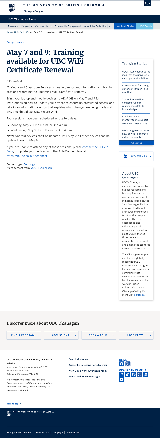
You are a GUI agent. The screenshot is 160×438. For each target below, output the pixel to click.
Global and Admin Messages (84, 376)
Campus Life (41, 26)
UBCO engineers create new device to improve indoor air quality (135, 133)
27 (27, 32)
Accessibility (73, 432)
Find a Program (23, 335)
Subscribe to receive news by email (88, 365)
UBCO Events (145, 26)
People (25, 26)
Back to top (14, 403)
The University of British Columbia (14, 7)
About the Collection (95, 26)
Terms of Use (42, 432)
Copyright (58, 432)
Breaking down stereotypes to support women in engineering (135, 120)
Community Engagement (68, 26)
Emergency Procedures (19, 432)
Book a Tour (98, 335)
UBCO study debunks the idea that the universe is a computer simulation (136, 75)
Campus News (15, 42)
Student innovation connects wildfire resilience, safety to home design (133, 104)
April (22, 32)
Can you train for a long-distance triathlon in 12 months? (136, 89)
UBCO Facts (135, 335)
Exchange (29, 164)
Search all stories (78, 359)
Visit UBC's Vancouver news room (88, 371)
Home (9, 32)
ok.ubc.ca (139, 294)
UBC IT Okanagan (41, 167)
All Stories (136, 143)
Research (13, 26)
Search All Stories (124, 26)
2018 (16, 32)
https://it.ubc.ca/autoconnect (27, 155)
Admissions (60, 335)
